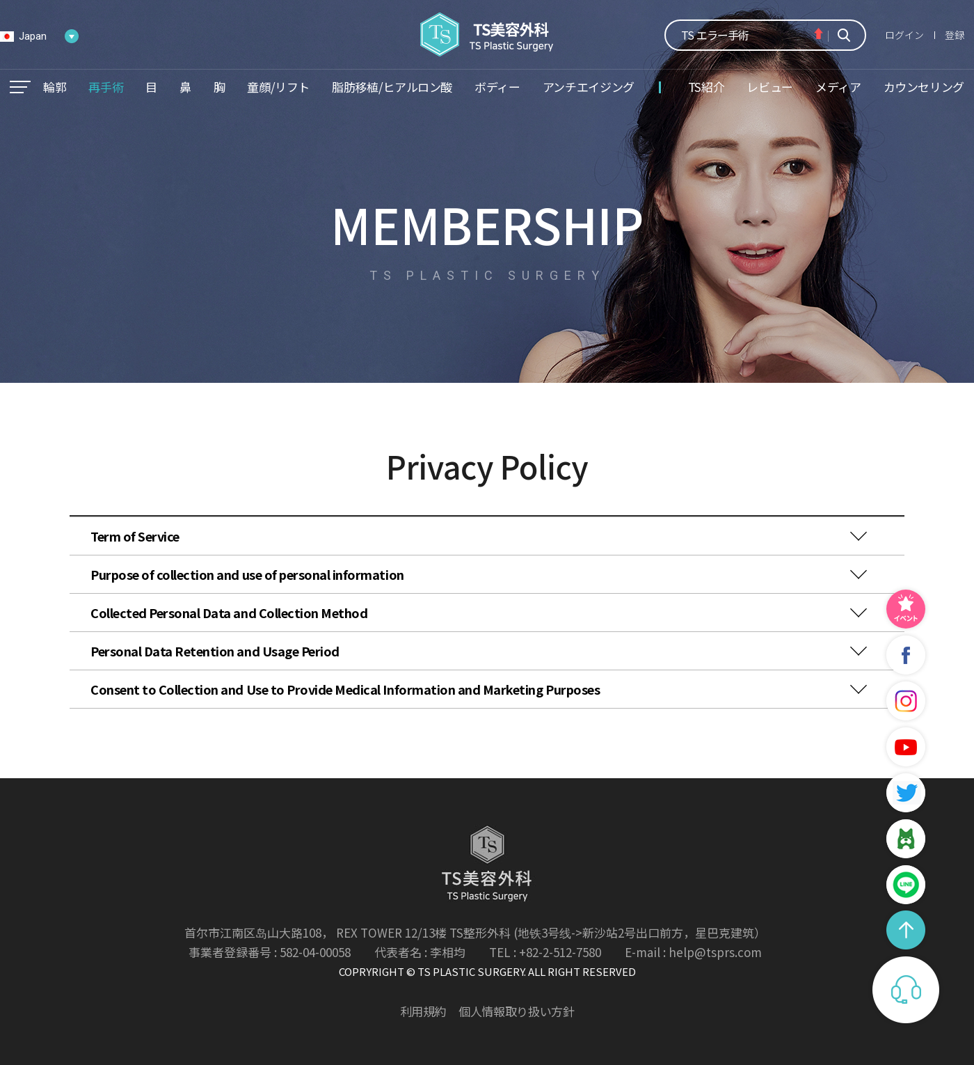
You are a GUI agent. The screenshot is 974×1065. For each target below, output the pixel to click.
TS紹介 (706, 86)
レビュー (770, 86)
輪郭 (54, 86)
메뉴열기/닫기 (20, 87)
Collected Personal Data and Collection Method (228, 613)
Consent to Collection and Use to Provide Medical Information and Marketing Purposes (345, 689)
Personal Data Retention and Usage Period (215, 651)
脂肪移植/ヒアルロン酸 (392, 86)
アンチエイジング (588, 86)
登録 (954, 35)
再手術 (105, 86)
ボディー (497, 86)
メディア (838, 86)
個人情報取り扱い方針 (516, 1011)
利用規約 (423, 1011)
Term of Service (134, 536)
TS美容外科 (487, 34)
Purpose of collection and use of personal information (247, 574)
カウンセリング (924, 86)
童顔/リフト (278, 86)
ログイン (904, 35)
